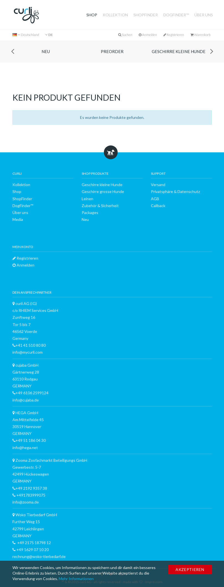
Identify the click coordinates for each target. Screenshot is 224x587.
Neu (46, 51)
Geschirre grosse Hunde (103, 191)
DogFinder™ (176, 14)
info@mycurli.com (27, 352)
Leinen (87, 198)
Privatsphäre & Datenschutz (175, 191)
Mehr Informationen (76, 578)
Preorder (112, 51)
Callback (158, 205)
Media (17, 219)
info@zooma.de (25, 502)
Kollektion (115, 14)
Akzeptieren (190, 569)
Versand (158, 184)
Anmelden (148, 35)
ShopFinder (145, 14)
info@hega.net (25, 447)
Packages (90, 212)
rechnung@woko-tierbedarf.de (39, 556)
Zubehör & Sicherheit (100, 205)
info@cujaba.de (25, 400)
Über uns (203, 14)
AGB (155, 198)
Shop (91, 14)
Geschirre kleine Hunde (178, 51)
